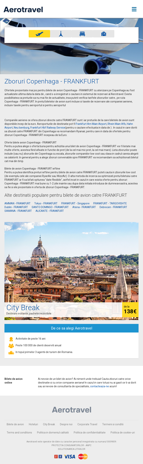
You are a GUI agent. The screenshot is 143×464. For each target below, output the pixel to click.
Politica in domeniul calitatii (53, 432)
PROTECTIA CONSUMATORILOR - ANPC (71, 445)
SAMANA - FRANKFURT (18, 210)
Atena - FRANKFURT (84, 207)
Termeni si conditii (112, 424)
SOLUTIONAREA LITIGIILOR (71, 449)
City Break (49, 424)
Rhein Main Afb (117, 123)
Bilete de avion (15, 424)
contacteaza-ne (99, 386)
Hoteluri (33, 424)
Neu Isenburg (21, 127)
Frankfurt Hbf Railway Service (47, 127)
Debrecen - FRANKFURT (113, 207)
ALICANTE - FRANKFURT (50, 210)
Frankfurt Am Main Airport (91, 123)
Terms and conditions (19, 432)
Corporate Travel (87, 424)
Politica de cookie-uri (123, 432)
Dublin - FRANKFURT (16, 207)
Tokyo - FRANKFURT (46, 203)
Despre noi (66, 424)
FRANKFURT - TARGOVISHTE (110, 203)
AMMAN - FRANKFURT (17, 203)
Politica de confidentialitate (90, 432)
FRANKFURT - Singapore (75, 203)
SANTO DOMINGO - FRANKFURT (50, 207)
